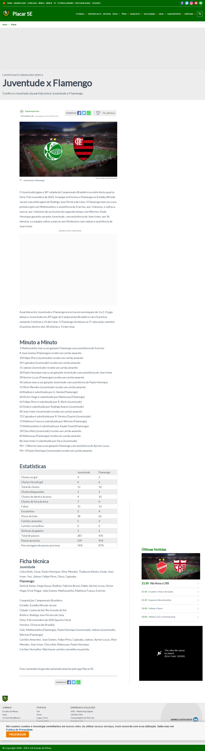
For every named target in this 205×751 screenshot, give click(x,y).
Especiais (191, 14)
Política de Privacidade (19, 729)
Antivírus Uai (77, 721)
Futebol (82, 14)
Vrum (39, 714)
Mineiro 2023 (20, 3)
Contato (96, 3)
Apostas (107, 14)
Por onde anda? (82, 3)
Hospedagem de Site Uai (82, 717)
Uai (38, 711)
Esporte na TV (95, 14)
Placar (13, 25)
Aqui (4, 714)
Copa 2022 (32, 3)
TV (55, 3)
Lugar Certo (42, 717)
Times (7, 3)
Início (4, 25)
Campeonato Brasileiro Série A (22, 74)
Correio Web (43, 721)
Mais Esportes (175, 14)
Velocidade (151, 14)
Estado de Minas (10, 711)
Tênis (125, 14)
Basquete (136, 14)
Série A (41, 3)
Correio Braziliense (11, 717)
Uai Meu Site (77, 714)
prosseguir (17, 734)
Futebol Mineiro (65, 3)
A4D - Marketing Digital (82, 711)
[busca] (200, 14)
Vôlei (116, 14)
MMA (163, 14)
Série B (49, 3)
